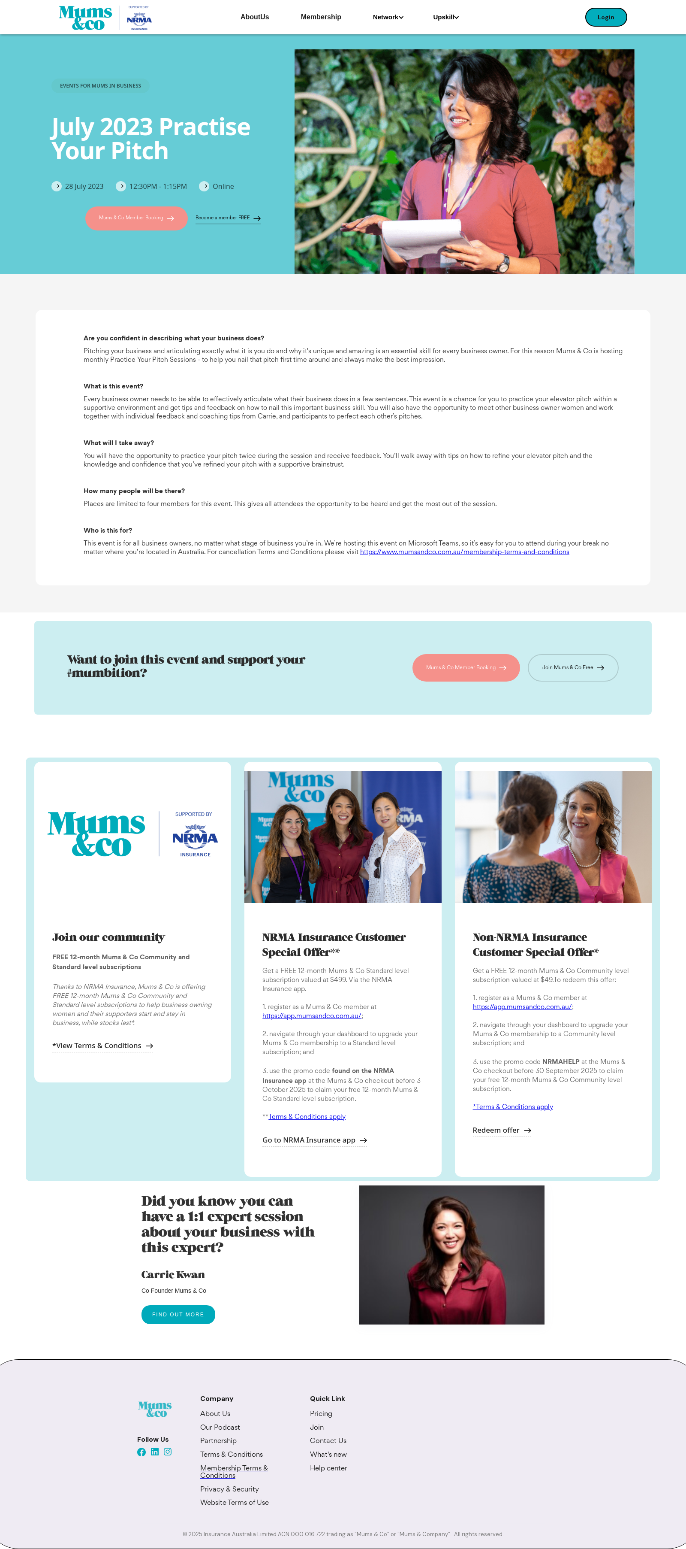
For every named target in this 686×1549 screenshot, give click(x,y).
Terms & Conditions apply (307, 1117)
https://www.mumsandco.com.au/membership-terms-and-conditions (464, 552)
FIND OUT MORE (178, 1315)
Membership (321, 17)
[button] (389, 17)
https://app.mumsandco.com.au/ (311, 1016)
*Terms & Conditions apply (513, 1107)
